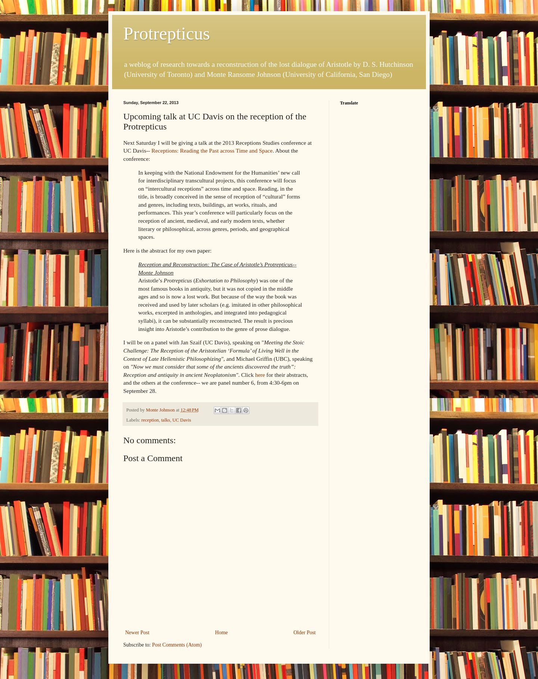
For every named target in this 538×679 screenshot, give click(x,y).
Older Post (305, 632)
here (260, 375)
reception (150, 420)
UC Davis (181, 420)
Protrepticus (166, 33)
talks (165, 420)
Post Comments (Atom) (177, 645)
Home (221, 632)
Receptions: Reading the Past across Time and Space (211, 150)
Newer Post (137, 632)
